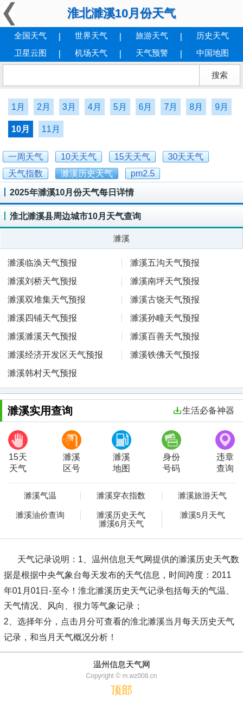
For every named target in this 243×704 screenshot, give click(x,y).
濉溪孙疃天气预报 (165, 318)
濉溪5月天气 (202, 515)
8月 (196, 106)
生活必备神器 (204, 410)
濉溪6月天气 (121, 523)
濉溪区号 (71, 451)
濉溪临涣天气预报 (42, 262)
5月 (120, 106)
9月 (221, 106)
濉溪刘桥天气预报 (42, 281)
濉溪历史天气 (121, 515)
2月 (43, 106)
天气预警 (152, 52)
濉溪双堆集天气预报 (47, 299)
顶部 (121, 690)
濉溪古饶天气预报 (165, 299)
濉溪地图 (121, 451)
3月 (69, 106)
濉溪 (121, 238)
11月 (51, 129)
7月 (170, 106)
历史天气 (212, 35)
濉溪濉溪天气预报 (42, 336)
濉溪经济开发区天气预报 (55, 354)
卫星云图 (30, 52)
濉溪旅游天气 (202, 495)
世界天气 (91, 35)
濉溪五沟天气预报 (165, 262)
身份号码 (171, 451)
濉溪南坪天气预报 (165, 281)
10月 (20, 129)
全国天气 (30, 35)
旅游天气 (152, 35)
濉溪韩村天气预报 (42, 373)
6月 (145, 106)
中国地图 (212, 52)
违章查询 (225, 451)
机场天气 (91, 52)
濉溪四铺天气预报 (42, 318)
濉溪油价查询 (40, 515)
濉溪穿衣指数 (121, 495)
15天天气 (18, 451)
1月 (18, 106)
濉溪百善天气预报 (165, 336)
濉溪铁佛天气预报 (165, 354)
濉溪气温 (40, 495)
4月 (94, 106)
